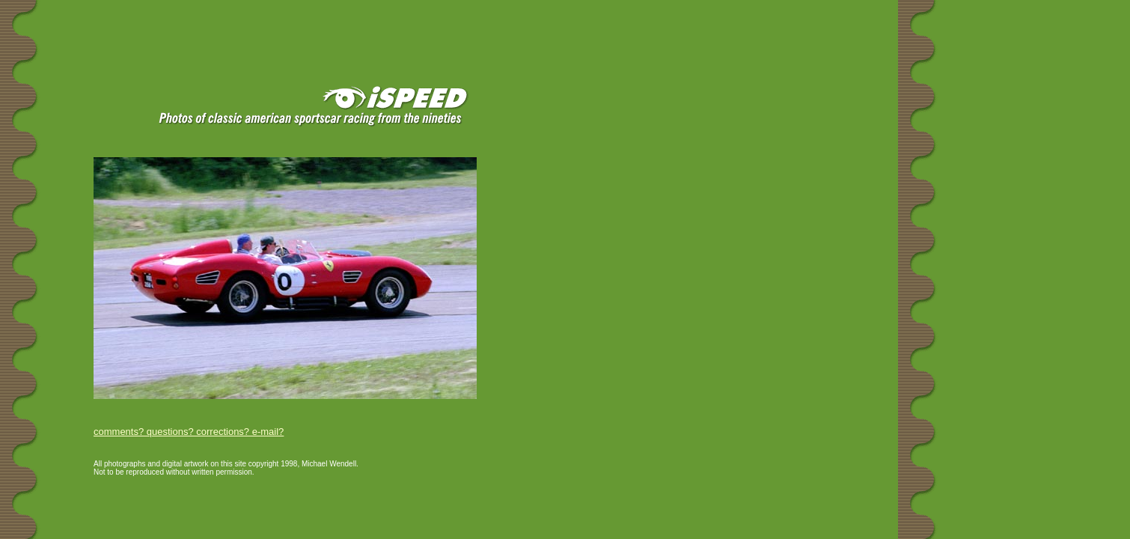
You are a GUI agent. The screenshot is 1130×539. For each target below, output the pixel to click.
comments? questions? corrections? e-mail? (189, 431)
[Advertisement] (179, 23)
